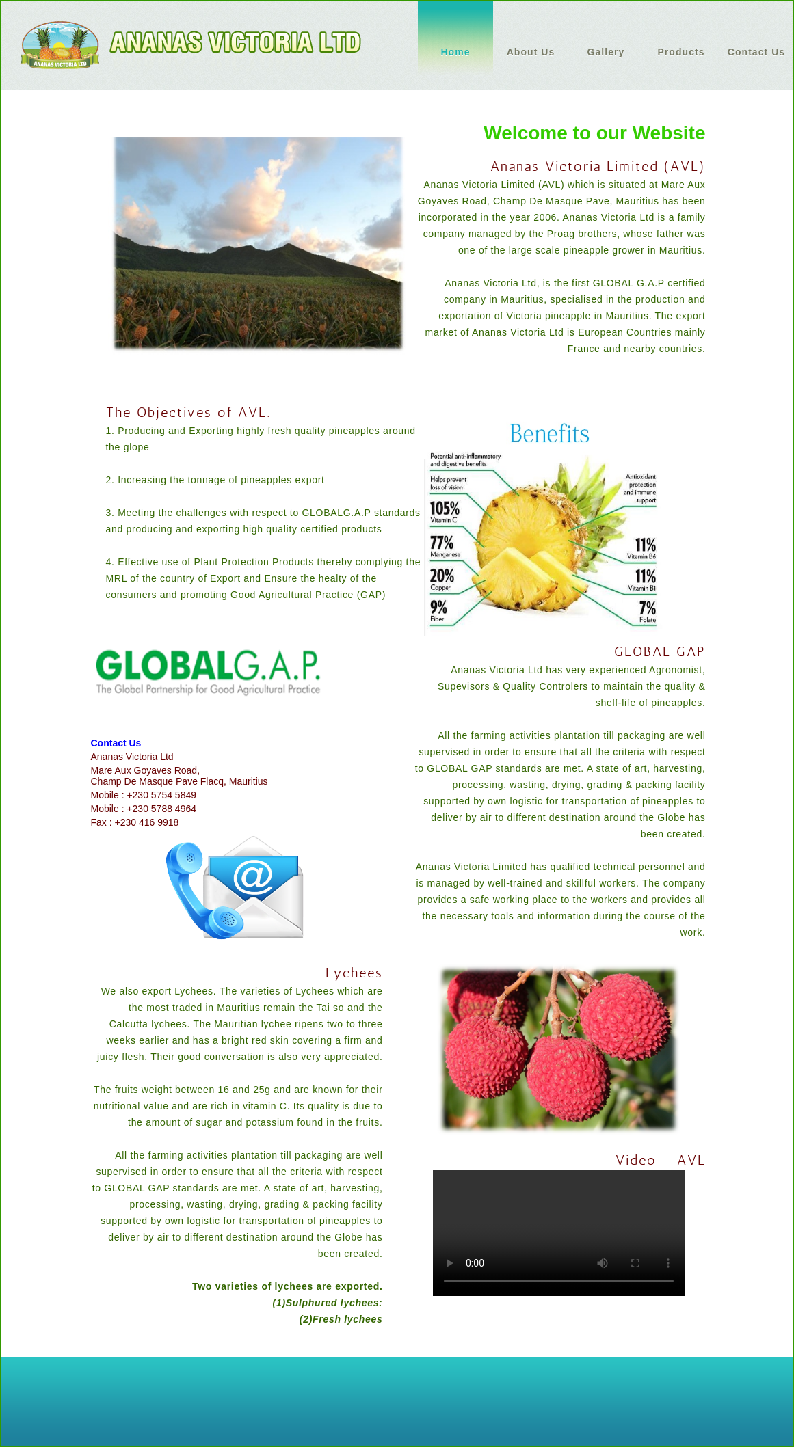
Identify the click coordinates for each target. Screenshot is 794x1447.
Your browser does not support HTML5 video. (559, 1233)
